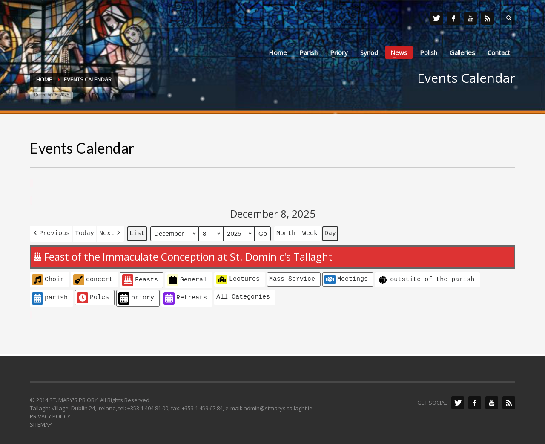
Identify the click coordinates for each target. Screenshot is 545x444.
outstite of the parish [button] (425, 278)
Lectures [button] (238, 277)
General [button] (187, 279)
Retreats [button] (185, 296)
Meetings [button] (346, 277)
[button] (51, 232)
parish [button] (50, 296)
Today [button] (84, 232)
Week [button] (310, 232)
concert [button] (93, 278)
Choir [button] (48, 278)
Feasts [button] (140, 279)
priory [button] (136, 296)
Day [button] (330, 232)
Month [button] (285, 232)
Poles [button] (93, 296)
